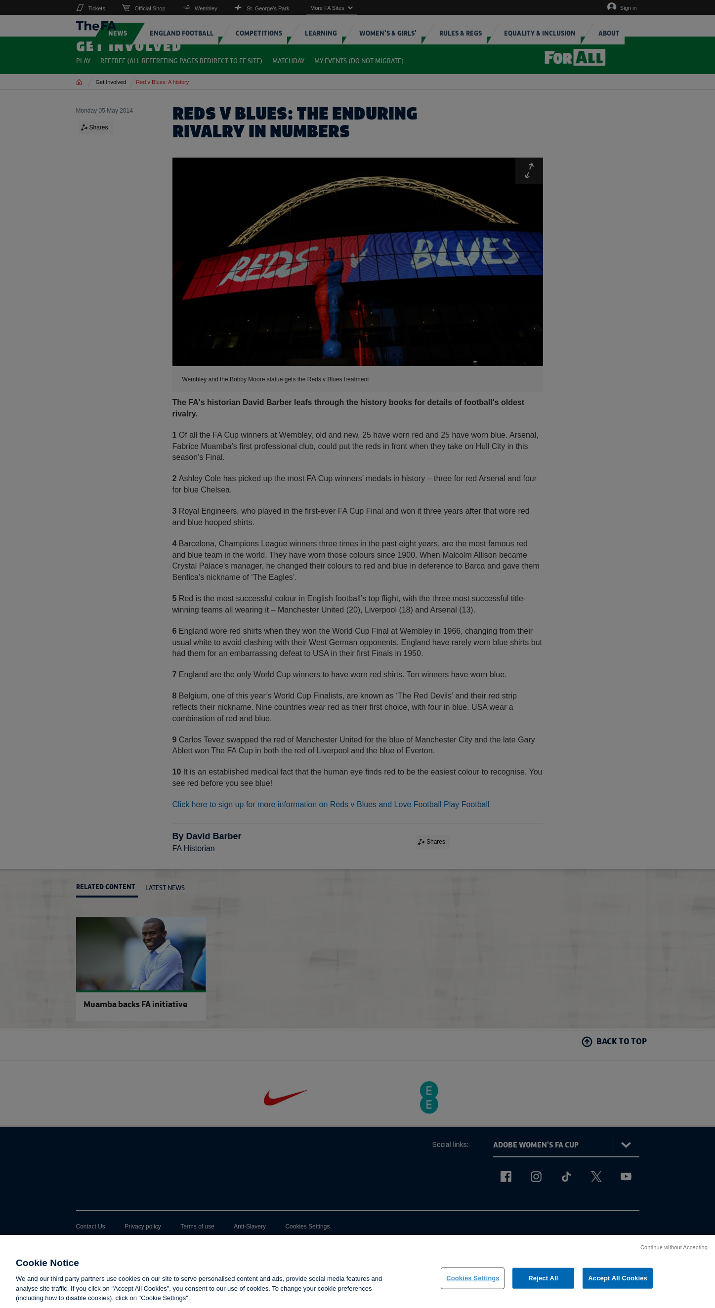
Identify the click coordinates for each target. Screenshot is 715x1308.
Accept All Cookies (617, 1281)
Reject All (543, 1281)
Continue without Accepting (674, 1251)
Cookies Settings (473, 1281)
